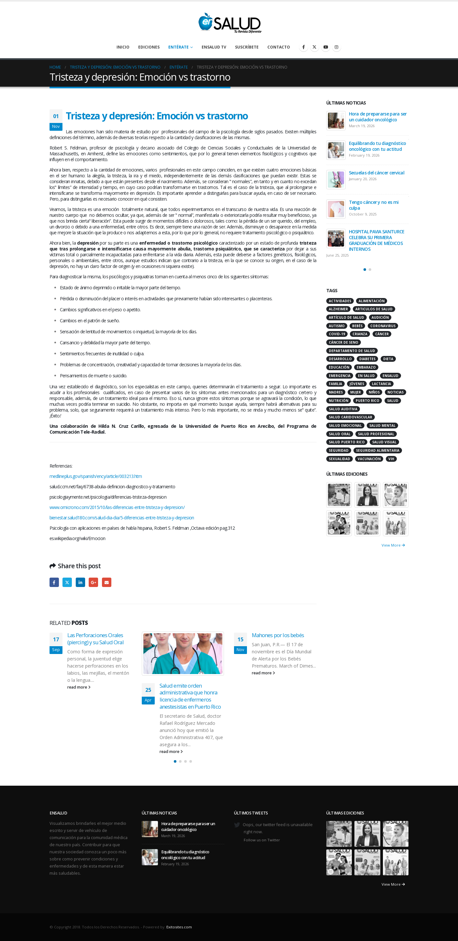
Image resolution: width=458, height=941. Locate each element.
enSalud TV (214, 47)
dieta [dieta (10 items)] (388, 359)
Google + (93, 582)
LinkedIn (80, 582)
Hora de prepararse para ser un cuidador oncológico (378, 117)
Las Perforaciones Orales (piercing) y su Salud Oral (95, 638)
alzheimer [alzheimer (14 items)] (338, 309)
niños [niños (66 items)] (374, 392)
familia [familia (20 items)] (335, 384)
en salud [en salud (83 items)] (366, 375)
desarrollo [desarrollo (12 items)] (340, 359)
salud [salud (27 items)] (392, 400)
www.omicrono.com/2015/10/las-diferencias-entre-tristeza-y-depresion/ (117, 507)
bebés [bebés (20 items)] (357, 326)
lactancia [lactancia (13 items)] (381, 384)
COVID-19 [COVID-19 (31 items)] (337, 334)
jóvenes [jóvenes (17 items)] (357, 384)
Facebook (54, 582)
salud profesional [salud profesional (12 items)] (376, 434)
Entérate (178, 47)
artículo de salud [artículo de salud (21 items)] (346, 317)
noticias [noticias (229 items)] (395, 392)
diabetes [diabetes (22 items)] (367, 359)
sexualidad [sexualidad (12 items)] (339, 459)
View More (393, 545)
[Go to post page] (183, 654)
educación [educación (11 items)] (339, 367)
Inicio (123, 47)
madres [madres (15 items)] (336, 392)
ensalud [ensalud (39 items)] (390, 375)
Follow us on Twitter (262, 839)
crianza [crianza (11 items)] (359, 334)
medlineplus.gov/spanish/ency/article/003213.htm (96, 476)
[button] (175, 761)
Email (106, 582)
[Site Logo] (229, 21)
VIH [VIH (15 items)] (391, 459)
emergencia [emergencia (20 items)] (340, 375)
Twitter (67, 582)
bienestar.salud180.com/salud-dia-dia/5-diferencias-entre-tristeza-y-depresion (122, 518)
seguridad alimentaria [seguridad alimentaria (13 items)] (377, 450)
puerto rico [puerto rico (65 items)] (367, 400)
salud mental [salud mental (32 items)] (382, 425)
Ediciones (149, 47)
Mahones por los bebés (278, 635)
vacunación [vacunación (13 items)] (369, 459)
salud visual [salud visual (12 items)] (384, 442)
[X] (314, 46)
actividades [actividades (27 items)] (340, 301)
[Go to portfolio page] (339, 494)
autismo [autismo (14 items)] (337, 326)
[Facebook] (303, 46)
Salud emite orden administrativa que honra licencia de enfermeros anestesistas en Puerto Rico (190, 696)
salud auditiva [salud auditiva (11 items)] (343, 409)
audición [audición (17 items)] (380, 317)
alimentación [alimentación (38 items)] (372, 301)
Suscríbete (247, 47)
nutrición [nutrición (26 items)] (338, 400)
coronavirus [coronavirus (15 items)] (383, 326)
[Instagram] (336, 46)
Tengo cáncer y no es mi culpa (374, 205)
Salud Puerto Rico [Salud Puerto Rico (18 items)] (347, 442)
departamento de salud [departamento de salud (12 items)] (352, 351)
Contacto (278, 47)
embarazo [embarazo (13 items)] (366, 367)
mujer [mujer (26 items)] (355, 392)
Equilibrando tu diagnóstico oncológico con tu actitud (377, 146)
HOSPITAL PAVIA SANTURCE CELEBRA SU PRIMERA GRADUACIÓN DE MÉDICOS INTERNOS (377, 240)
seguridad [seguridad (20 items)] (339, 450)
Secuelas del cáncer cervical (376, 173)
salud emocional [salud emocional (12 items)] (345, 425)
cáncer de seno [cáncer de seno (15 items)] (343, 342)
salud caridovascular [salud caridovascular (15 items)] (350, 417)
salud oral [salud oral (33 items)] (340, 434)
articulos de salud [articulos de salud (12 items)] (374, 309)
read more (79, 687)
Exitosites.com (179, 926)
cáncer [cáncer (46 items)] (382, 334)
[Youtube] (325, 46)
